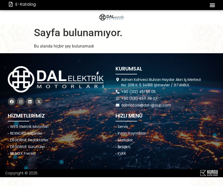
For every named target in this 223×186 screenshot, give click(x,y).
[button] (212, 5)
